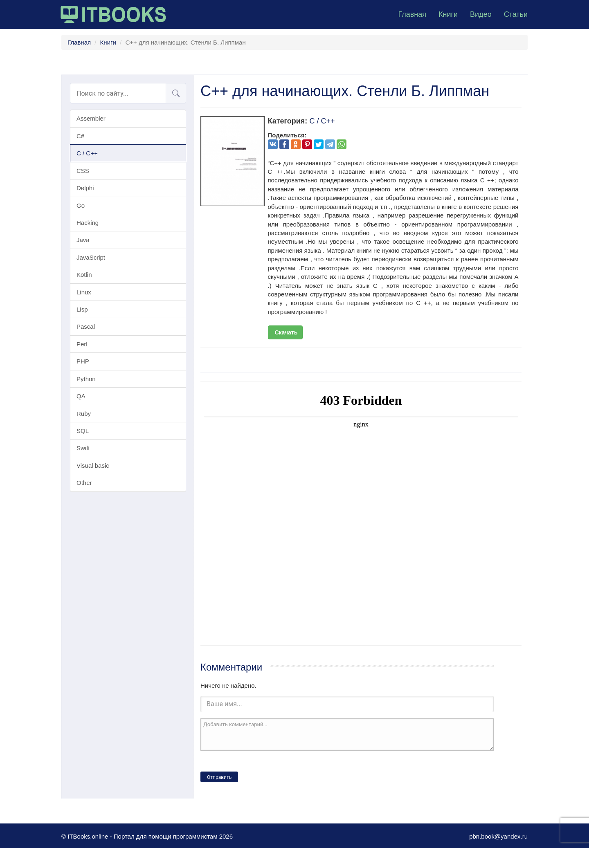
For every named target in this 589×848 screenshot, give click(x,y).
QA (80, 396)
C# (80, 135)
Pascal (85, 326)
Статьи (516, 14)
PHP (82, 361)
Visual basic (92, 465)
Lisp (82, 309)
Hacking (87, 222)
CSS (82, 170)
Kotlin (84, 274)
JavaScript (90, 257)
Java (83, 239)
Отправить (219, 777)
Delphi (85, 187)
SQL (82, 430)
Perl (82, 344)
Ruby (83, 413)
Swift (83, 447)
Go (80, 205)
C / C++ (87, 153)
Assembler (91, 118)
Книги (448, 14)
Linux (83, 292)
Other (84, 482)
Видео (481, 14)
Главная (412, 14)
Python (86, 378)
